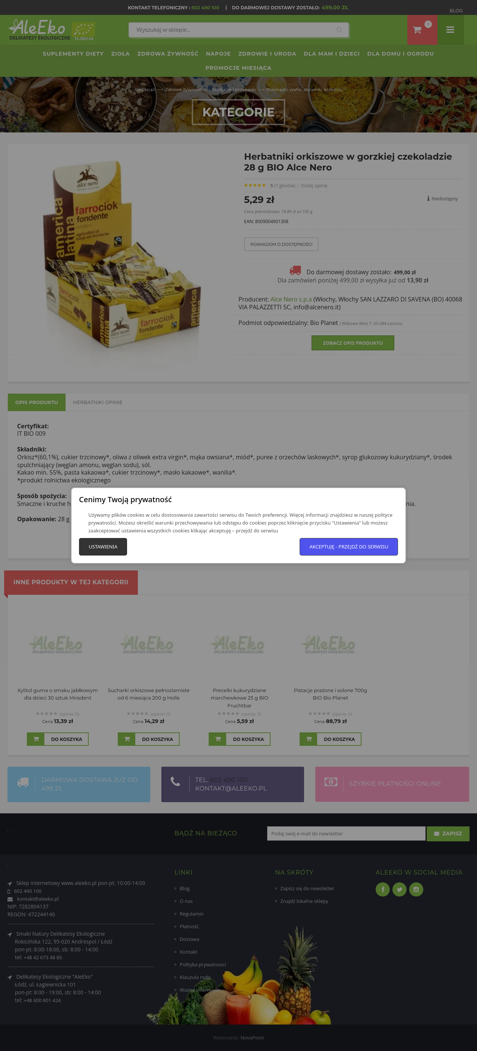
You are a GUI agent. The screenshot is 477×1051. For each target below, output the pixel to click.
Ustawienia (103, 546)
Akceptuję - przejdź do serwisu (348, 546)
